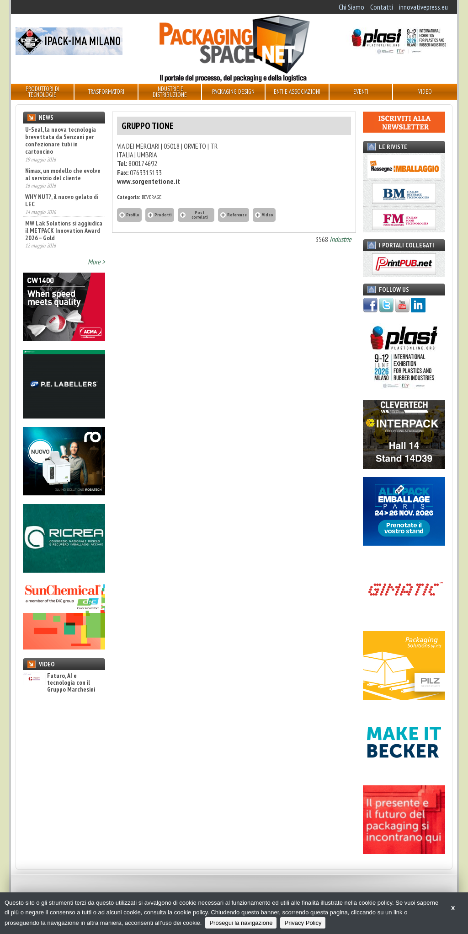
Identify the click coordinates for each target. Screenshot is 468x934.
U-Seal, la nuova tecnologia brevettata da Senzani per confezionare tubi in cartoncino (60, 140)
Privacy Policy (302, 922)
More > (96, 261)
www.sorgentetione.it (148, 181)
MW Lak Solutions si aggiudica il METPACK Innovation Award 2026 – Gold (63, 231)
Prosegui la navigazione (240, 922)
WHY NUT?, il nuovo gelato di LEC (61, 200)
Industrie (340, 239)
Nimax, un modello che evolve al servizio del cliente (63, 174)
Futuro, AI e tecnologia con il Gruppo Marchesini (59, 682)
